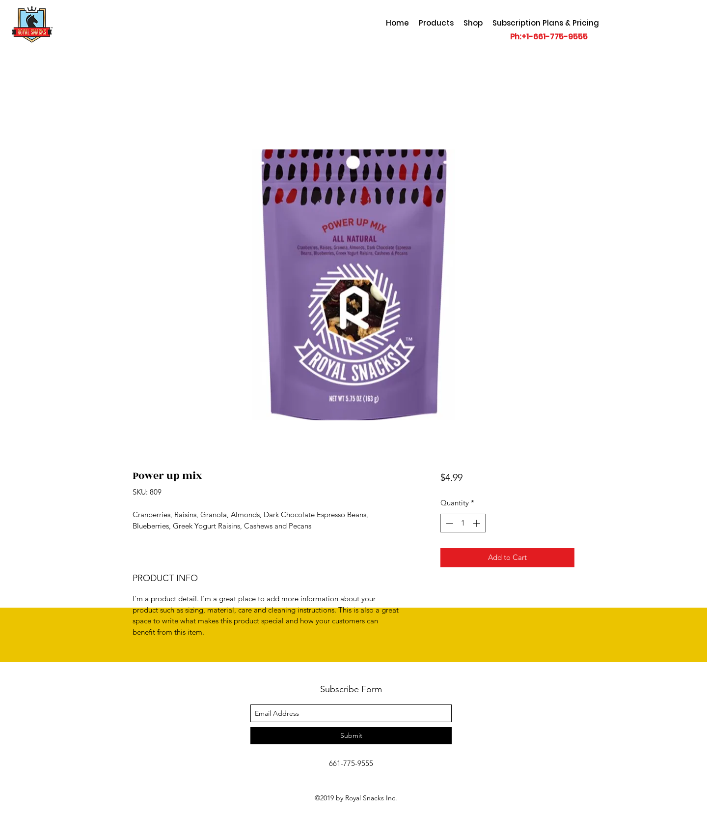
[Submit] (351, 735)
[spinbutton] (463, 523)
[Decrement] (448, 523)
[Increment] (477, 523)
